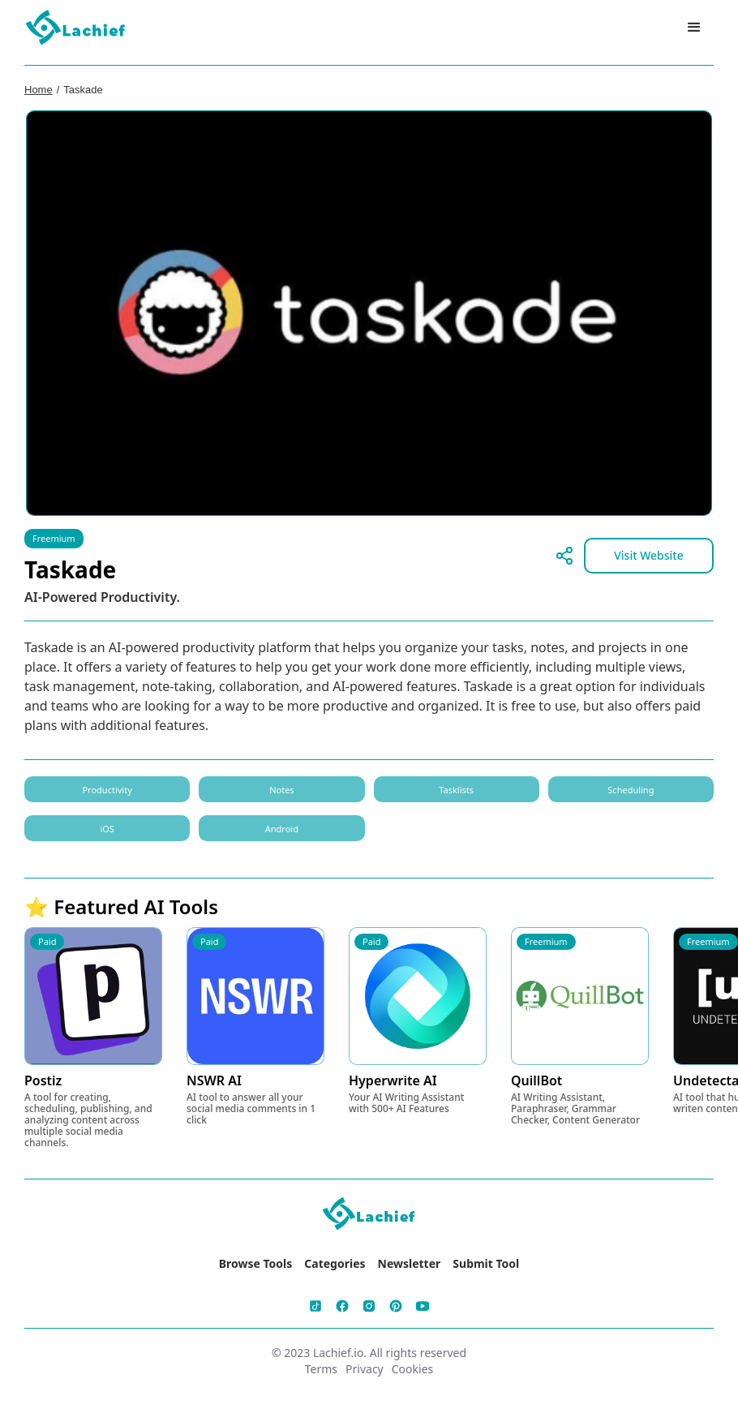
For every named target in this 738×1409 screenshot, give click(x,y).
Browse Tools (256, 1263)
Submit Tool (486, 1263)
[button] (694, 27)
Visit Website (649, 555)
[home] (76, 28)
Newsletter (409, 1263)
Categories (334, 1263)
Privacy (364, 1369)
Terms (321, 1369)
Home (38, 90)
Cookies (412, 1369)
